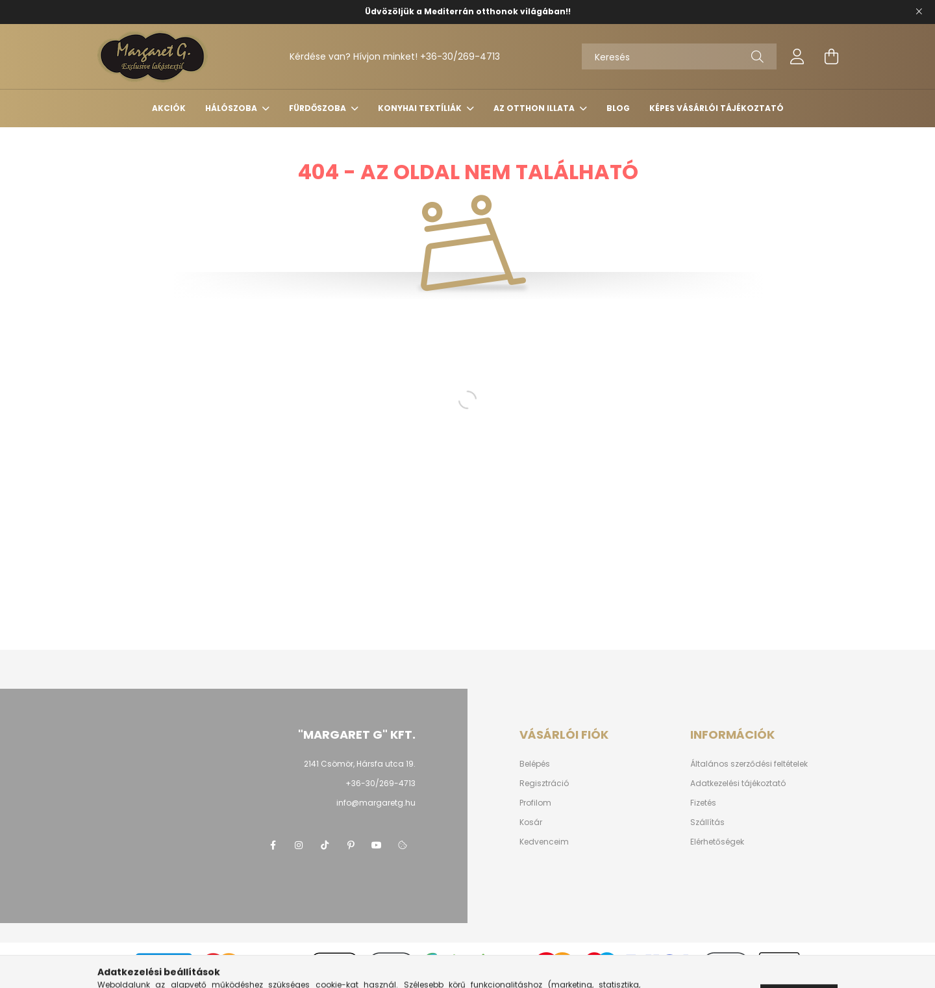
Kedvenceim (544, 841)
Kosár (530, 822)
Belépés (534, 764)
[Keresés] (679, 56)
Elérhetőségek (717, 841)
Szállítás (707, 822)
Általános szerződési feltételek (749, 764)
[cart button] (831, 56)
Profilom (535, 803)
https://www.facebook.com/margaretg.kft (273, 845)
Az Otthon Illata (535, 108)
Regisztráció (544, 783)
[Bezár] (919, 11)
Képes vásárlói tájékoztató (716, 108)
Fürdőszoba (318, 108)
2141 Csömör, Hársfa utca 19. (360, 763)
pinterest (351, 845)
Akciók (169, 108)
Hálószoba (232, 108)
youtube (377, 845)
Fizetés (703, 803)
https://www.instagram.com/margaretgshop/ (299, 845)
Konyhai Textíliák (421, 108)
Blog (618, 108)
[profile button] (797, 56)
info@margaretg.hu (376, 802)
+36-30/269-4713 (460, 56)
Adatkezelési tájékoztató (738, 783)
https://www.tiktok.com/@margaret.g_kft (325, 845)
